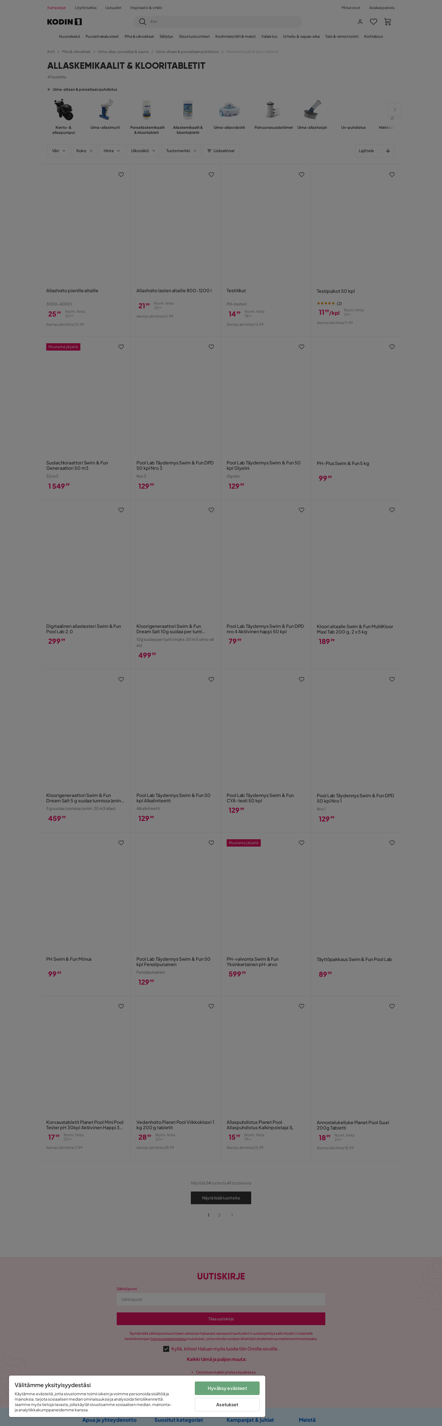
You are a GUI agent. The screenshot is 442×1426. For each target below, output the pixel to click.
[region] (137, 1396)
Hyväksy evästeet (227, 1388)
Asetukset (227, 1404)
